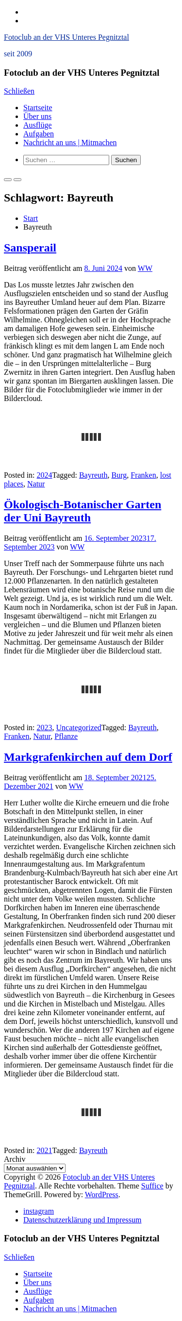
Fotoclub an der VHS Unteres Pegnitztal (66, 37)
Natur (36, 484)
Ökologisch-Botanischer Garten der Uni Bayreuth (82, 511)
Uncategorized (78, 727)
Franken (143, 475)
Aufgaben (38, 134)
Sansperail (30, 247)
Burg (119, 475)
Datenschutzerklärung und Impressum (82, 1220)
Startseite (37, 107)
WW (145, 268)
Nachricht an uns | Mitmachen (69, 142)
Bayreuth (93, 475)
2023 (44, 727)
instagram (38, 1211)
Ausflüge (37, 125)
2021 (44, 1150)
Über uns (37, 116)
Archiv (14, 1159)
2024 (44, 475)
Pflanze (66, 736)
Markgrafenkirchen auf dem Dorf (88, 757)
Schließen (19, 91)
